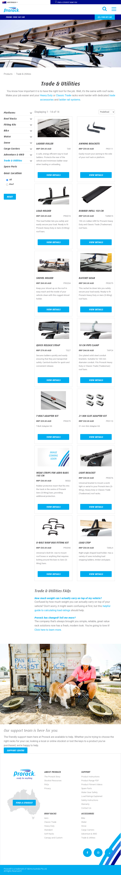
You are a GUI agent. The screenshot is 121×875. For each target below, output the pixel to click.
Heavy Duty (46, 95)
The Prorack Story (52, 776)
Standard (48, 830)
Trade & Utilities (13, 160)
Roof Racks (10, 118)
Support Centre (15, 750)
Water (7, 136)
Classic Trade (63, 95)
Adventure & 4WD (14, 154)
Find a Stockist (24, 802)
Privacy (47, 788)
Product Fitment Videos (91, 784)
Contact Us (86, 808)
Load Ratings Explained (91, 796)
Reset (10, 196)
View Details (53, 175)
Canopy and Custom (53, 838)
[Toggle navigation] (114, 9)
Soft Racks (49, 834)
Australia (10, 2)
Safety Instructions (89, 800)
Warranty (85, 804)
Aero (46, 818)
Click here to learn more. (48, 629)
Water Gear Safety (89, 792)
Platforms (9, 112)
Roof (10, 184)
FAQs (46, 784)
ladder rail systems (69, 99)
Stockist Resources (52, 780)
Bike (6, 130)
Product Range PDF (90, 780)
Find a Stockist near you (67, 2)
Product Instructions (90, 776)
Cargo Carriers (12, 148)
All (9, 179)
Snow (7, 142)
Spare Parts (10, 166)
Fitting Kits (10, 124)
